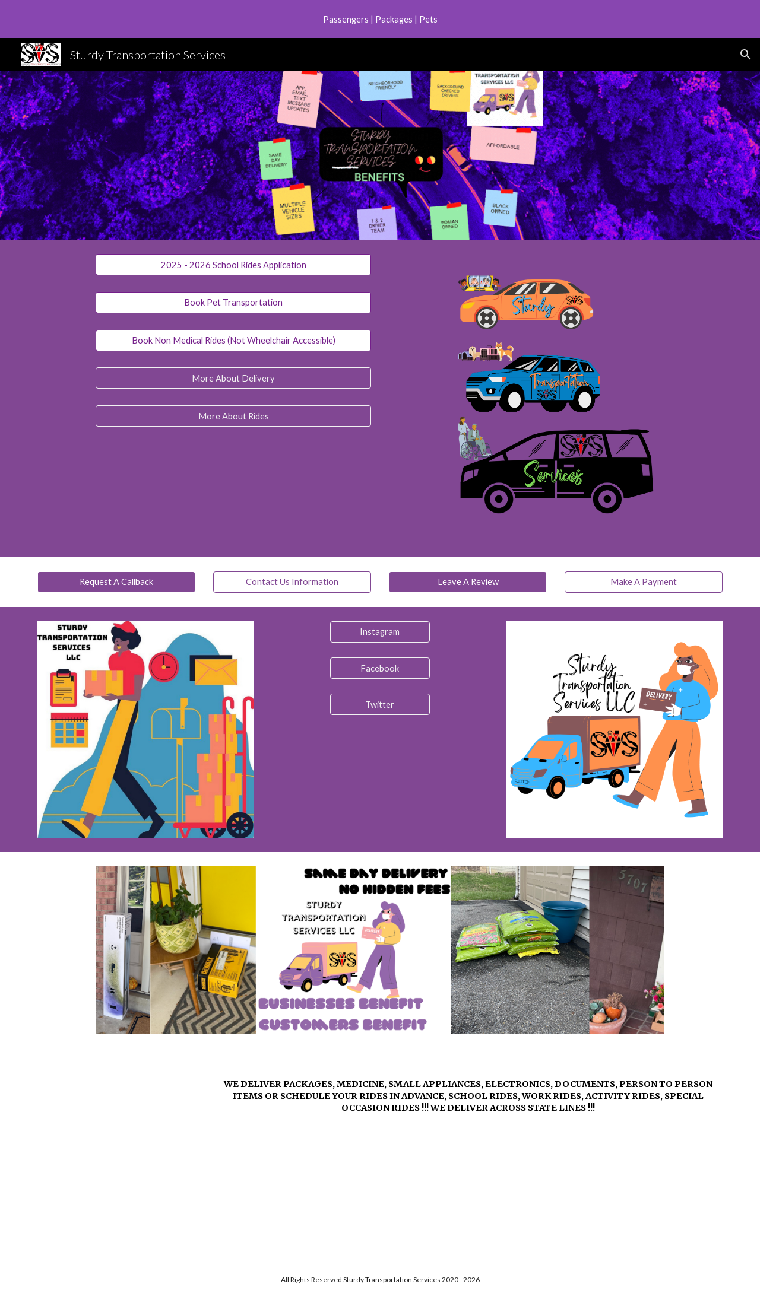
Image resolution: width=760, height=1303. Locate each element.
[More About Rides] (233, 416)
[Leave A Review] (468, 582)
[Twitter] (380, 704)
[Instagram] (380, 632)
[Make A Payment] (643, 582)
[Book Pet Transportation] (233, 302)
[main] (468, 1096)
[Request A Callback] (116, 582)
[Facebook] (380, 668)
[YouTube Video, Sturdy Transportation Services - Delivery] (116, 1157)
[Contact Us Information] (292, 582)
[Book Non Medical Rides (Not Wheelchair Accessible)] (233, 340)
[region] (380, 19)
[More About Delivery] (233, 378)
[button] (746, 54)
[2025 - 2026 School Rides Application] (233, 264)
